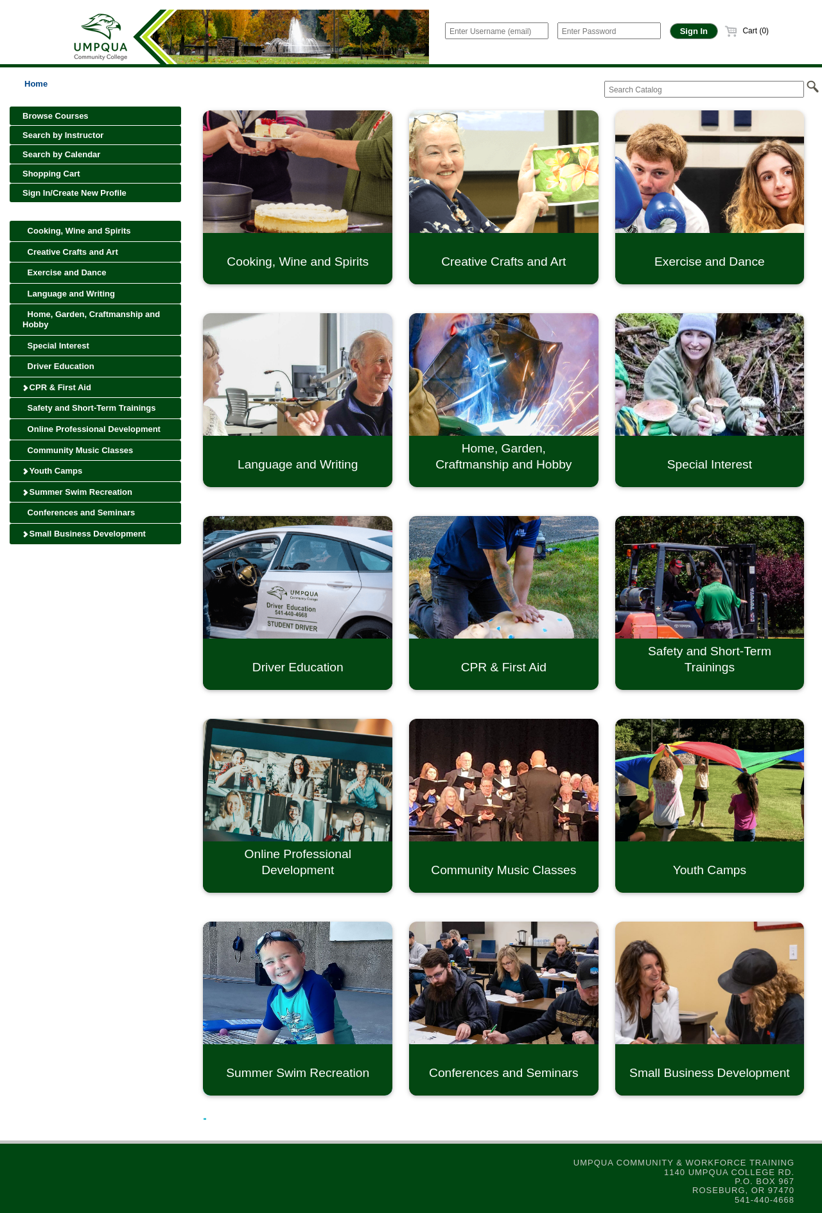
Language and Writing (68, 293)
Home (36, 84)
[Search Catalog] (704, 89)
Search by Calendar (61, 154)
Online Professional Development (91, 429)
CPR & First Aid (56, 387)
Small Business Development (84, 533)
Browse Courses (55, 116)
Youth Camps (52, 471)
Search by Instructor (62, 135)
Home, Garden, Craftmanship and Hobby (91, 319)
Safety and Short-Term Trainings (88, 408)
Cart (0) (746, 30)
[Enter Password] (609, 30)
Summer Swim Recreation (77, 492)
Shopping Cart (51, 173)
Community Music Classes (77, 450)
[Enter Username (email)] (496, 30)
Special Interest (55, 345)
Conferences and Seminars (78, 512)
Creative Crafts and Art (70, 252)
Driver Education (58, 366)
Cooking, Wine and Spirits (76, 231)
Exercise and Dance (64, 272)
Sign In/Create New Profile (74, 193)
